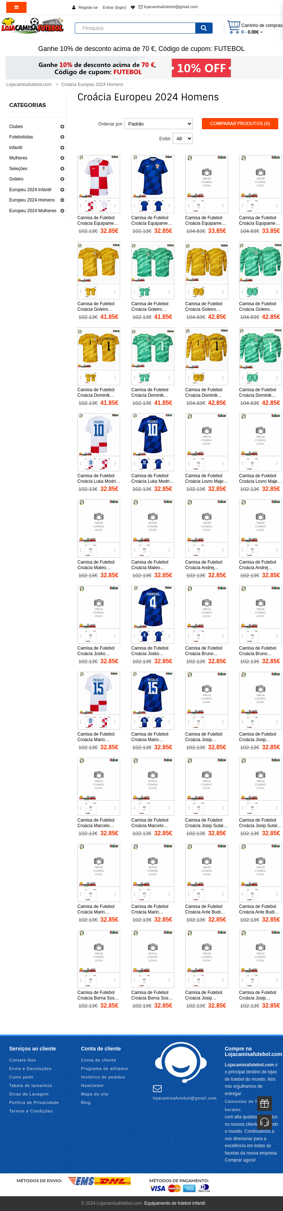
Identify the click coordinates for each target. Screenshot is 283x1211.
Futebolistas (21, 137)
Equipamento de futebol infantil (174, 1203)
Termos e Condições (31, 1111)
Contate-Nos (22, 1060)
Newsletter (92, 1085)
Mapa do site (95, 1094)
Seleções (18, 168)
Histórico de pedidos (103, 1077)
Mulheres (18, 158)
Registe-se (88, 7)
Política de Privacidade (34, 1102)
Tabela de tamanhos (30, 1085)
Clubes (16, 126)
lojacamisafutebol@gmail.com (168, 6)
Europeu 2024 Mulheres (32, 210)
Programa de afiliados (104, 1068)
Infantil (15, 147)
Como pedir (21, 1077)
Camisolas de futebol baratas (247, 1105)
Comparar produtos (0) (240, 124)
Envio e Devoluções (30, 1068)
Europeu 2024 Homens (32, 200)
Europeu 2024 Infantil (30, 189)
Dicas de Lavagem (29, 1094)
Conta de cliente (98, 1060)
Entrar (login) (114, 7)
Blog (86, 1102)
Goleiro (16, 179)
